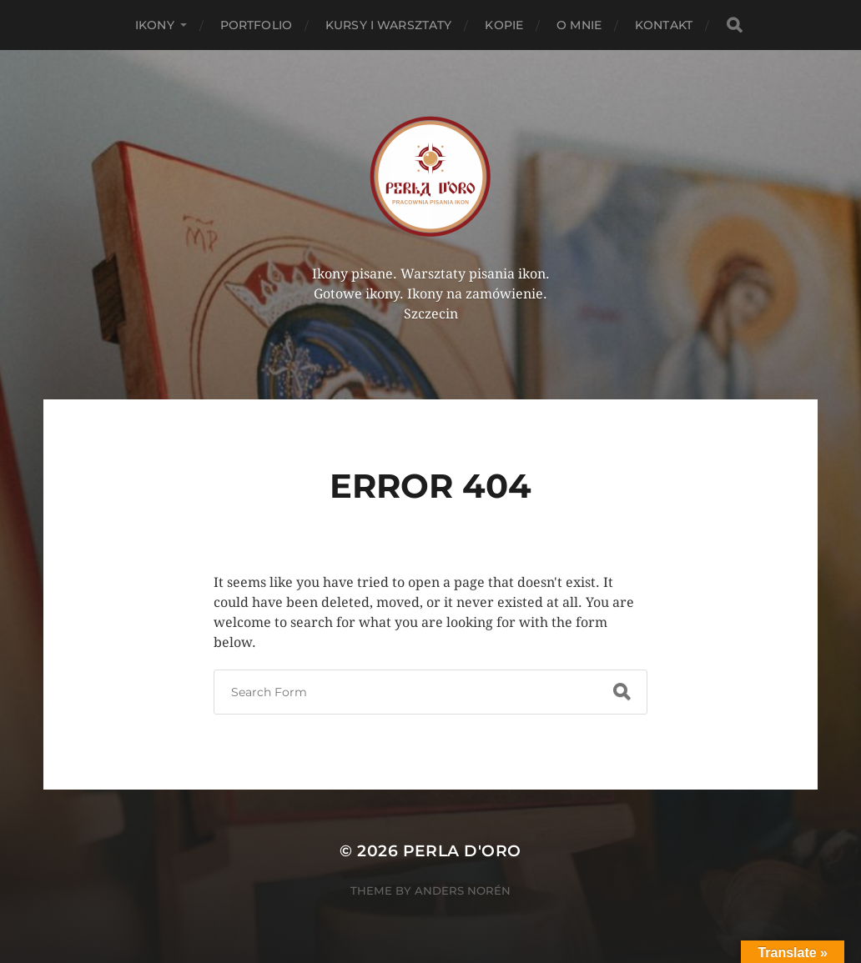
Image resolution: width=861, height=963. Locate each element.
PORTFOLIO (256, 25)
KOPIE (504, 25)
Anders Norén (463, 890)
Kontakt (663, 25)
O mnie (579, 25)
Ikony (154, 25)
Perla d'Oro (462, 850)
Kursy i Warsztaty (388, 25)
